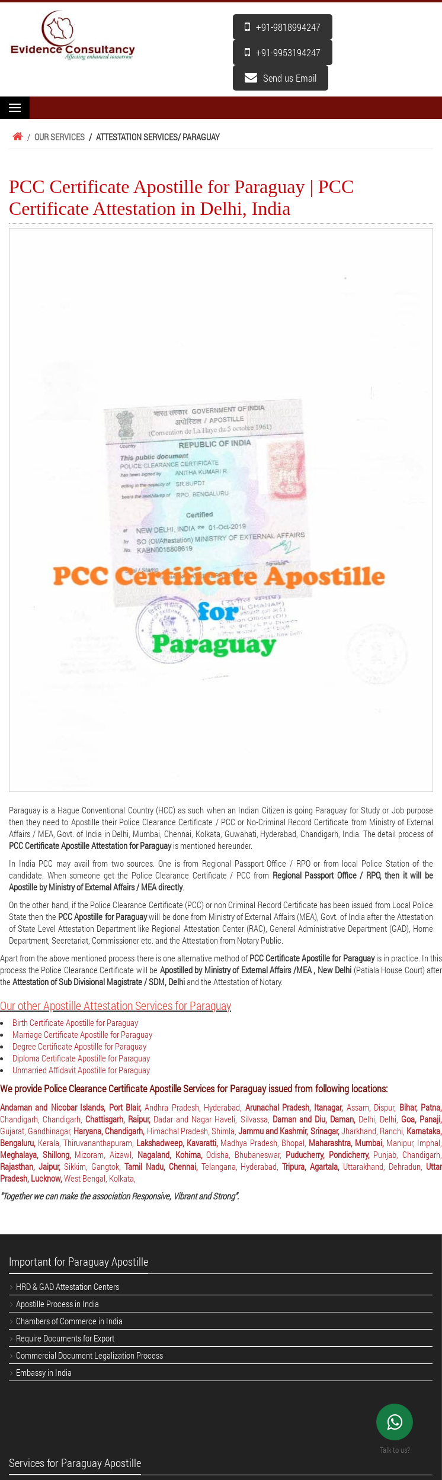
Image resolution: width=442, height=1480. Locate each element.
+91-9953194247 (283, 52)
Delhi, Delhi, (379, 1119)
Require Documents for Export (65, 1338)
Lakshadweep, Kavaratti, (178, 1142)
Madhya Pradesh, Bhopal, (264, 1142)
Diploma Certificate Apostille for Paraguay (81, 1058)
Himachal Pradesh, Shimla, (192, 1131)
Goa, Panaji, (421, 1119)
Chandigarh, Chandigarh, (42, 1119)
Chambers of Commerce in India (69, 1321)
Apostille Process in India (57, 1304)
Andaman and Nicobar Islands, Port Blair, (72, 1107)
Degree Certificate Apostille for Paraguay (79, 1046)
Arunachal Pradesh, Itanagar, (296, 1107)
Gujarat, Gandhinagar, (36, 1131)
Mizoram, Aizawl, (106, 1154)
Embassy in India (44, 1372)
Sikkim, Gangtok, (94, 1166)
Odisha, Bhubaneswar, (245, 1154)
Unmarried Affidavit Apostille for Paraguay (81, 1070)
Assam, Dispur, (373, 1107)
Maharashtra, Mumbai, (347, 1142)
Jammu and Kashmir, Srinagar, (289, 1131)
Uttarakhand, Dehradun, (384, 1166)
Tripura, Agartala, (312, 1166)
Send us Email (280, 78)
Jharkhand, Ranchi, (373, 1131)
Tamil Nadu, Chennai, (162, 1166)
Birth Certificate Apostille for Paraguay (75, 1022)
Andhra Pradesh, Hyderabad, (195, 1107)
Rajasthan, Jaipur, (32, 1166)
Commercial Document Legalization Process (89, 1355)
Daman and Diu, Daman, (315, 1119)
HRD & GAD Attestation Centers (67, 1286)
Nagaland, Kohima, (171, 1154)
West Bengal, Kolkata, (100, 1178)
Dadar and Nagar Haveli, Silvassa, (212, 1119)
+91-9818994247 (283, 27)
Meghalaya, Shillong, (37, 1154)
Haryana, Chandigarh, (109, 1131)
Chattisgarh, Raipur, (119, 1119)
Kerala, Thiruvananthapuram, (87, 1142)
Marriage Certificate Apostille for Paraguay (82, 1034)
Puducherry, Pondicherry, (329, 1154)
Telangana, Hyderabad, (242, 1166)
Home (16, 137)
